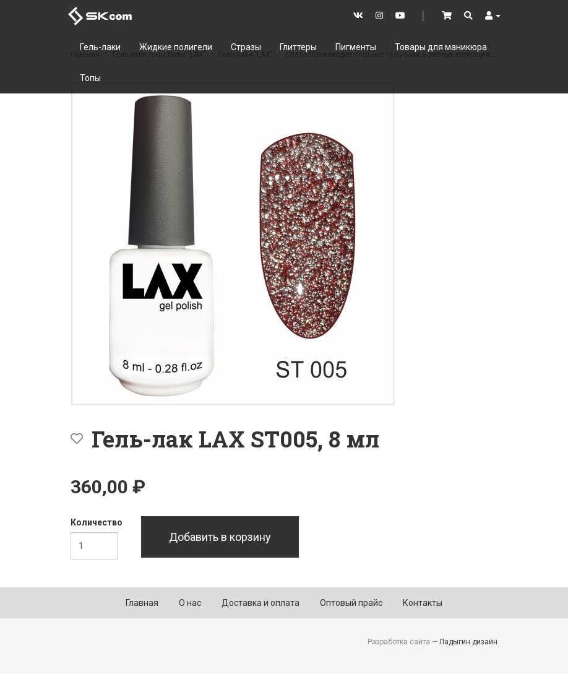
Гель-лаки (100, 47)
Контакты (422, 603)
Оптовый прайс (351, 603)
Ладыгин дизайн (468, 641)
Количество (97, 522)
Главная (142, 603)
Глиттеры (298, 47)
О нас (190, 603)
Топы (90, 78)
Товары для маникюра (441, 47)
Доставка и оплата (260, 603)
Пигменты (355, 47)
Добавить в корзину (220, 536)
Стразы (246, 47)
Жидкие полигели (175, 47)
